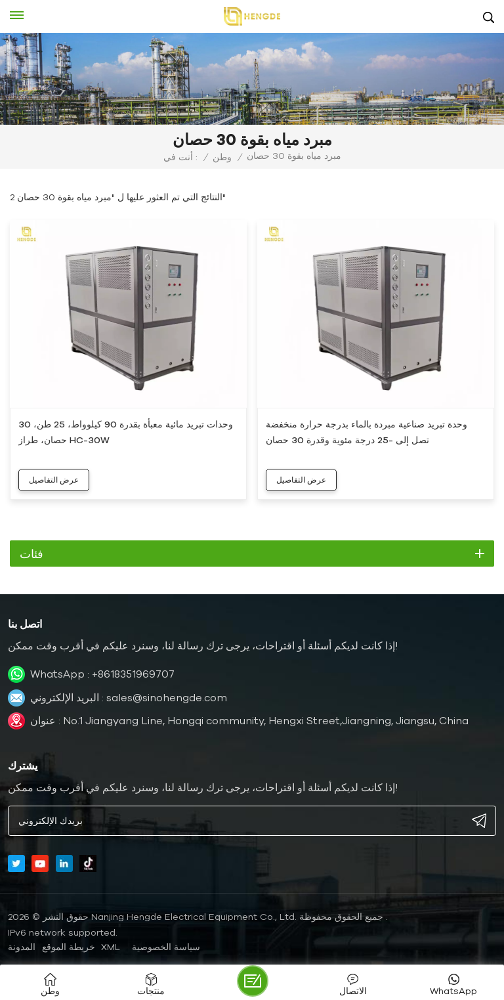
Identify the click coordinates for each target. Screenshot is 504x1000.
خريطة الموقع (68, 947)
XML (110, 947)
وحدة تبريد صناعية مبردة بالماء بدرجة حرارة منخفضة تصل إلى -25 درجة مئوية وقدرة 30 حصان (366, 432)
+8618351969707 (133, 674)
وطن (222, 157)
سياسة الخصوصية (166, 947)
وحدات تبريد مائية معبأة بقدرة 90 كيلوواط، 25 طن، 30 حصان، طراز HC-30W (125, 432)
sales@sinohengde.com (166, 697)
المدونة (21, 947)
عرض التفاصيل (54, 479)
